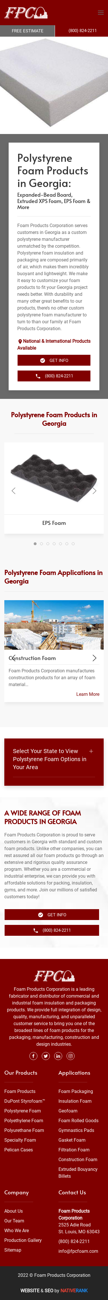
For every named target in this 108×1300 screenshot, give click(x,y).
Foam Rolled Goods (78, 1120)
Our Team (14, 1221)
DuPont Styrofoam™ (24, 1101)
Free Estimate (27, 31)
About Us (13, 1211)
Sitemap (12, 1250)
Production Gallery (23, 1240)
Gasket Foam (72, 1140)
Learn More (87, 705)
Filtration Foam (74, 1150)
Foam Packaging (75, 1091)
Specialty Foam (20, 1140)
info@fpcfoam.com (78, 1251)
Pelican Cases (18, 1150)
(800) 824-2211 (74, 1241)
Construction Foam (77, 1159)
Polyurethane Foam (24, 1130)
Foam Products (19, 1091)
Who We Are (16, 1230)
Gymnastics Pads (76, 1130)
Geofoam (67, 1111)
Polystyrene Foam (22, 1111)
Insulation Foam (75, 1101)
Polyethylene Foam (23, 1120)
